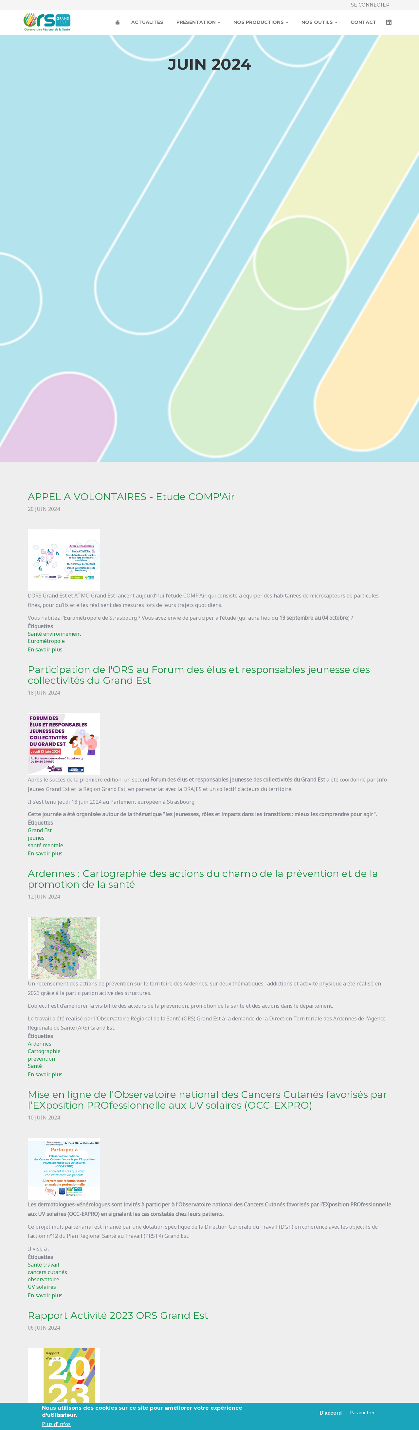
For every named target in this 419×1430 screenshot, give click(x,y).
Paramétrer (362, 1412)
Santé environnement (54, 633)
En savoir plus (45, 649)
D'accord (330, 1413)
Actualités (147, 22)
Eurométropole (46, 641)
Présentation (198, 22)
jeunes (36, 837)
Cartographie (44, 1051)
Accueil (118, 23)
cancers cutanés (47, 1272)
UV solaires (42, 1286)
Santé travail (43, 1264)
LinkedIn (389, 23)
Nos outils (319, 22)
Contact (363, 22)
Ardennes (39, 1043)
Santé (35, 1065)
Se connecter (370, 5)
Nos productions (260, 22)
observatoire (43, 1279)
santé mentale (45, 845)
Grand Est (40, 830)
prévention (41, 1058)
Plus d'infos (56, 1424)
